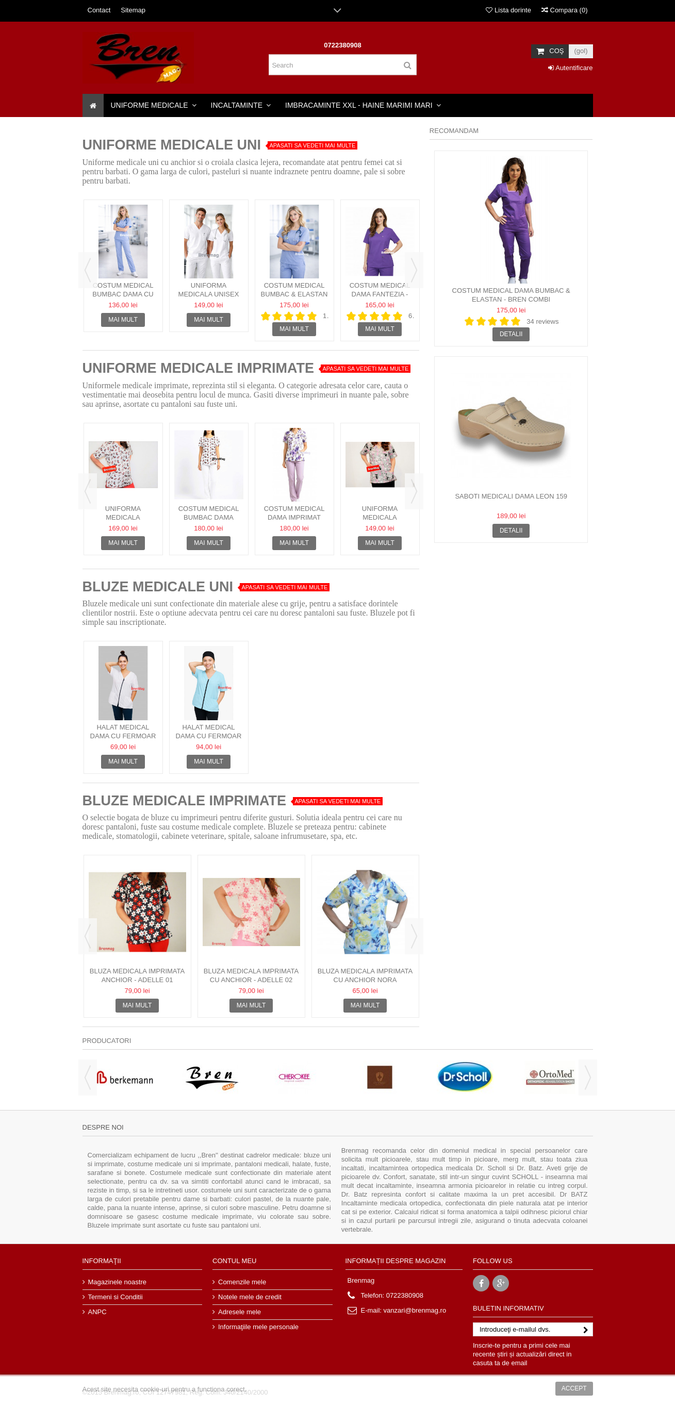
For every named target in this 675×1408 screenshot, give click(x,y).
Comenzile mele (242, 1282)
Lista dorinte (508, 10)
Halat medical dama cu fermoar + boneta (209, 736)
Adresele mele (239, 1312)
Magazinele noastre (117, 1282)
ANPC (97, 1312)
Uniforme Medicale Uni (172, 145)
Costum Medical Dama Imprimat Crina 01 (294, 517)
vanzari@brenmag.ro (415, 1310)
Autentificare (570, 68)
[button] (154, 105)
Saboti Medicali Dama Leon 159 (511, 496)
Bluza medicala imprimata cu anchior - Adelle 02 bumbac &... (251, 979)
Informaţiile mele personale (258, 1327)
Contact (99, 10)
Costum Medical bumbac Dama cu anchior (122, 294)
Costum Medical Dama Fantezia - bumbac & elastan (380, 294)
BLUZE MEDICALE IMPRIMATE (184, 800)
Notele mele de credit (250, 1297)
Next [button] (414, 270)
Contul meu (234, 1261)
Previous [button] (87, 270)
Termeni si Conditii (115, 1297)
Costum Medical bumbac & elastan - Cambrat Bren (294, 294)
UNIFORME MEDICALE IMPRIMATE (198, 368)
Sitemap (133, 10)
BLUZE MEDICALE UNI (158, 586)
